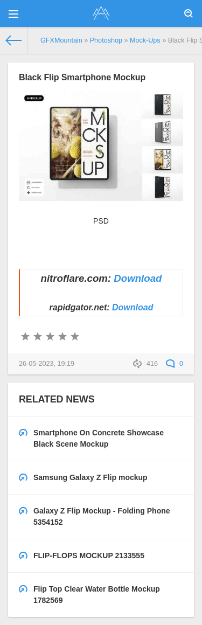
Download (138, 278)
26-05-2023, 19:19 (46, 363)
